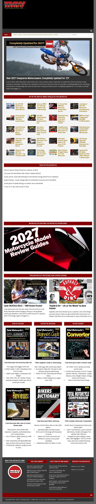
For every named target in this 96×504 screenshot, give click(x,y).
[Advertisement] (59, 14)
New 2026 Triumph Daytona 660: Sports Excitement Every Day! (41, 119)
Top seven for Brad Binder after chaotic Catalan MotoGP (22, 173)
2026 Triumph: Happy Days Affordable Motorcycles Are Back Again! (84, 142)
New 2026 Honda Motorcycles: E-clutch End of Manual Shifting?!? (20, 130)
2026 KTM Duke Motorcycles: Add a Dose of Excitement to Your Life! (42, 142)
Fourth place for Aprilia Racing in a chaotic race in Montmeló (23, 183)
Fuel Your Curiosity (37, 461)
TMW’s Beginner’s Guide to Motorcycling (48, 363)
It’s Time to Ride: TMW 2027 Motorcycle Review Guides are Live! (62, 107)
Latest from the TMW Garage (59, 461)
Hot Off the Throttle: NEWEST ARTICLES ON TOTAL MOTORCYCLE (48, 97)
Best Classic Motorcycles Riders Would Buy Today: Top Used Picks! (41, 130)
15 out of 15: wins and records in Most (16, 187)
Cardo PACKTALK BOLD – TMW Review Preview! (23, 306)
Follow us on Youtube (77, 469)
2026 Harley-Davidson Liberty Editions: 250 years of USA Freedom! (62, 142)
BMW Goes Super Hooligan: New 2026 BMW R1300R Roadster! (37, 471)
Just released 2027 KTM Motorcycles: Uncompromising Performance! (84, 107)
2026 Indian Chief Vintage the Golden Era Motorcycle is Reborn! (20, 142)
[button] (91, 30)
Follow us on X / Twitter (78, 466)
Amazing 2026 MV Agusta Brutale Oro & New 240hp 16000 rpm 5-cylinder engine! (84, 153)
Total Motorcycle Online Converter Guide (78, 363)
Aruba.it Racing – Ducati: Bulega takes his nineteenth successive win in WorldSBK (30, 180)
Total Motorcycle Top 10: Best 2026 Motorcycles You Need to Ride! (36, 480)
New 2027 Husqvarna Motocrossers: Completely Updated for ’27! (37, 78)
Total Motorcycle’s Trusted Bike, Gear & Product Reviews (48, 275)
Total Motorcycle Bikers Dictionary (48, 421)
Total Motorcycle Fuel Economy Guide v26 (18, 363)
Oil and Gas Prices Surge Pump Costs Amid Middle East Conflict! (63, 119)
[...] (20, 89)
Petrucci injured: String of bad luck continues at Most (21, 170)
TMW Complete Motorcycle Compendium (78, 421)
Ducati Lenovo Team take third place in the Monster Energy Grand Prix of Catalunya (31, 177)
